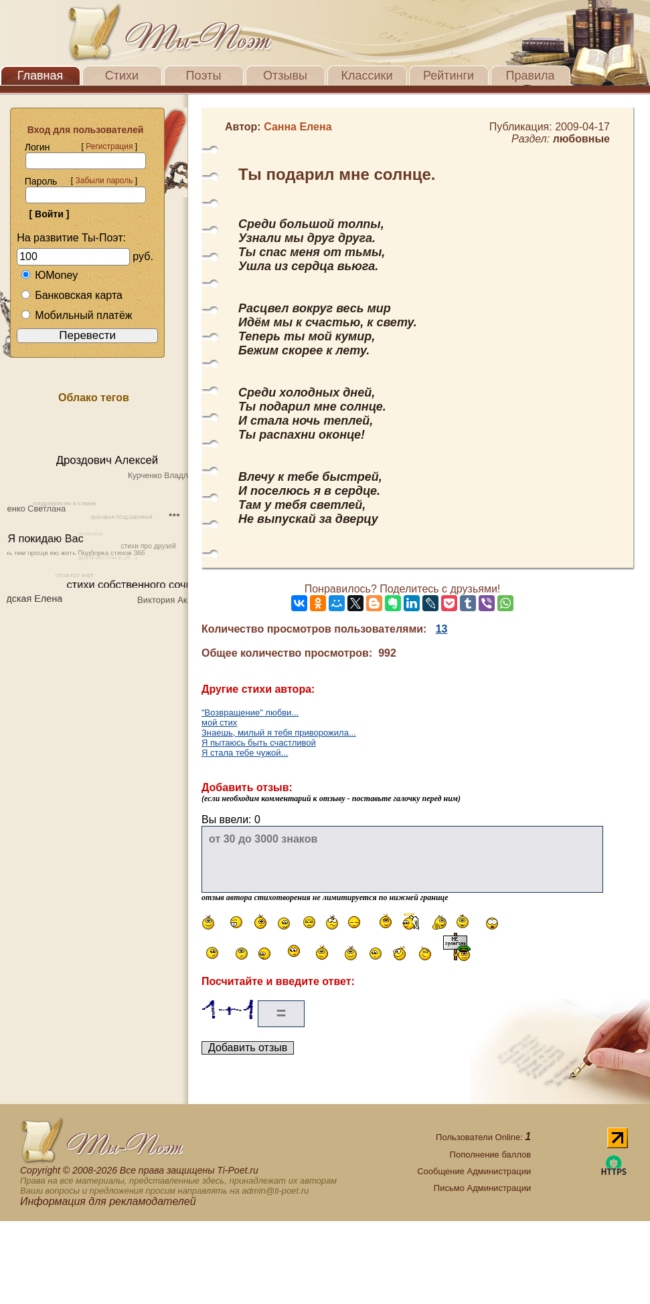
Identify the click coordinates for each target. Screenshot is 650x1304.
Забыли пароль (104, 180)
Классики (367, 75)
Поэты (204, 75)
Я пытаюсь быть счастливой (258, 743)
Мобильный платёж (76, 315)
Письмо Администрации (482, 1188)
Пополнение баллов (491, 1155)
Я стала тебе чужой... (244, 753)
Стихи (122, 75)
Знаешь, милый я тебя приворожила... (278, 733)
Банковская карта (72, 295)
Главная (40, 75)
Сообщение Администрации (474, 1171)
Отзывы (285, 75)
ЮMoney (49, 275)
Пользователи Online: (483, 1137)
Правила (529, 75)
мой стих (219, 723)
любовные (581, 138)
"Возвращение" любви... (250, 713)
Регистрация (109, 146)
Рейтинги (448, 75)
